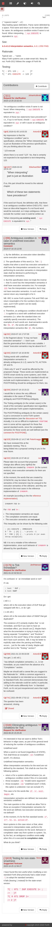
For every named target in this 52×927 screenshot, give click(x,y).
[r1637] (8, 167)
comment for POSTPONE (15, 432)
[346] (8, 724)
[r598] (7, 654)
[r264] (7, 389)
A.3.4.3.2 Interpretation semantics (17, 46)
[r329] (7, 439)
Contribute (41, 86)
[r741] (7, 697)
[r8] (6, 131)
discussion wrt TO (33, 418)
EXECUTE (17, 74)
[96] (7, 237)
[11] (7, 95)
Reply (43, 229)
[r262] (7, 334)
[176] (8, 564)
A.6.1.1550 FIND (41, 46)
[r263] (7, 352)
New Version (27, 229)
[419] (8, 858)
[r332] (7, 458)
